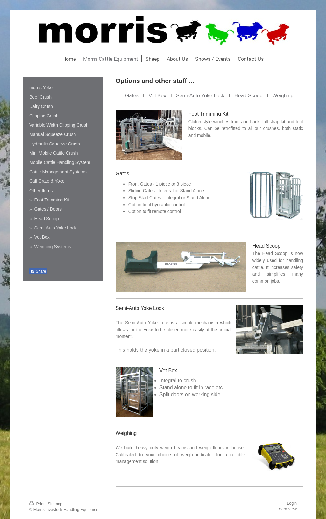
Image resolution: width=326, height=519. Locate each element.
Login (292, 503)
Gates (132, 95)
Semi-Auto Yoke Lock (200, 95)
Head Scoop (248, 95)
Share (38, 271)
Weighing (282, 95)
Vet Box (157, 95)
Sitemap (55, 504)
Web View (288, 509)
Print (37, 504)
